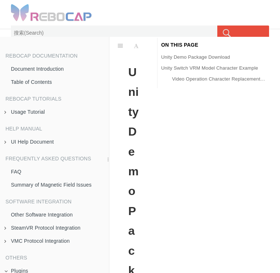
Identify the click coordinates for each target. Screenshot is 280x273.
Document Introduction (37, 69)
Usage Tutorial (24, 112)
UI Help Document (29, 142)
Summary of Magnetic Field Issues (51, 185)
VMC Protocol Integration (37, 241)
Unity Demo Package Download (195, 57)
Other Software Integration (42, 215)
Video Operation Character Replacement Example (218, 79)
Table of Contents (31, 82)
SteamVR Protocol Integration (42, 228)
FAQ (16, 172)
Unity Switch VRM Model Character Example (209, 68)
